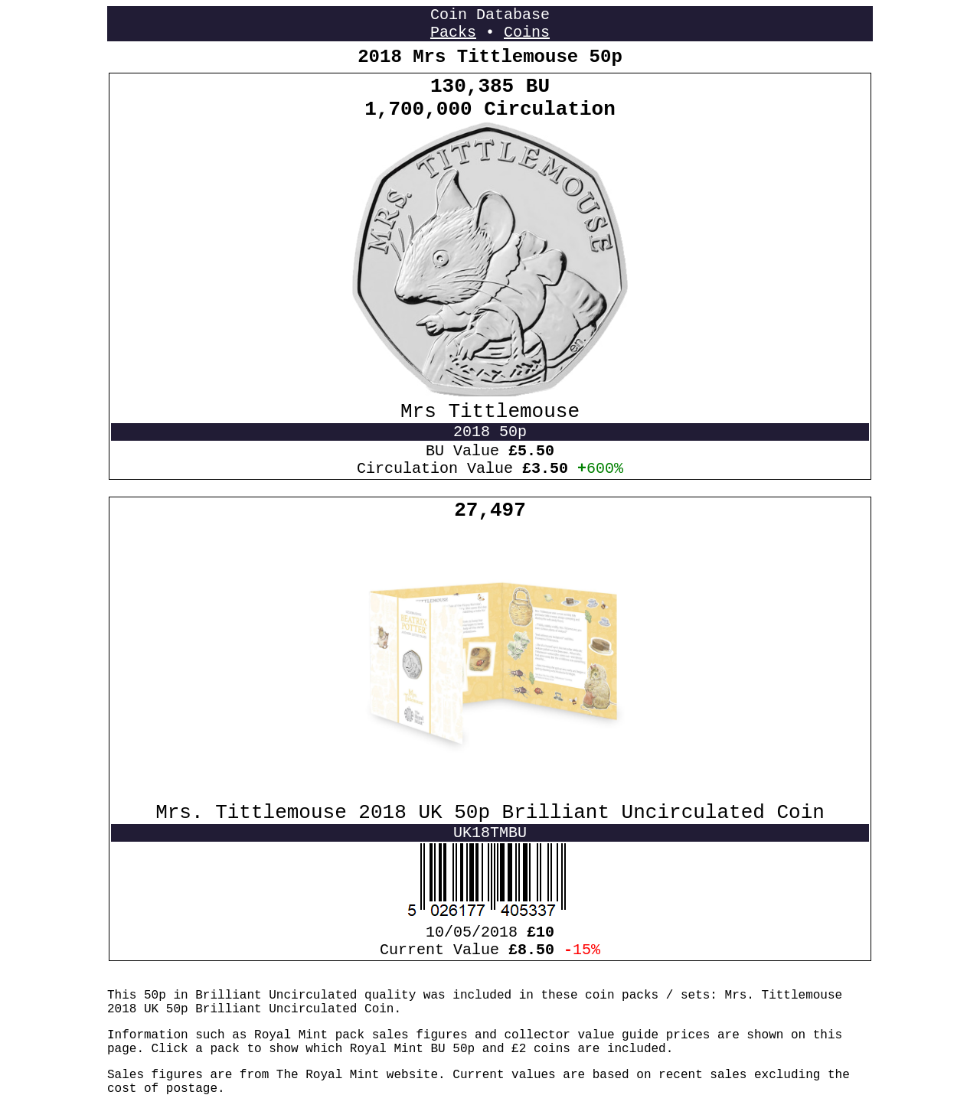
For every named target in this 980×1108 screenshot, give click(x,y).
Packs (453, 32)
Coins (527, 32)
